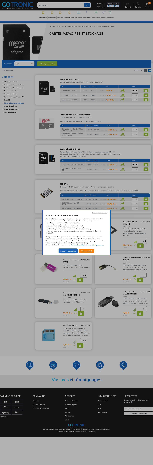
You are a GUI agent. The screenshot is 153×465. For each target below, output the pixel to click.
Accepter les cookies (68, 251)
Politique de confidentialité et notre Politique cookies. (87, 245)
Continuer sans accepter (99, 213)
